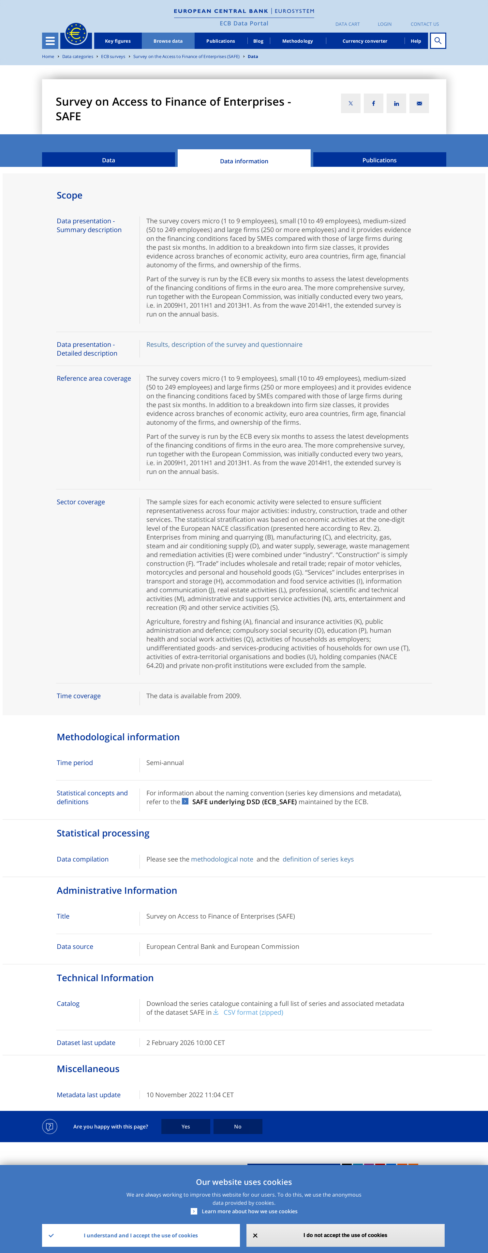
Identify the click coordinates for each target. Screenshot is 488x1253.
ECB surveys (113, 56)
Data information (244, 161)
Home (48, 56)
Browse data (168, 41)
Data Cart (347, 24)
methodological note (223, 859)
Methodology (297, 41)
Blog (258, 41)
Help (416, 41)
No (238, 1126)
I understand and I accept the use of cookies (141, 1235)
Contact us (425, 24)
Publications (220, 41)
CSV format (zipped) (253, 1012)
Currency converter (365, 41)
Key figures (118, 41)
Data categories (77, 56)
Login (385, 24)
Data (253, 56)
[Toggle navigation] (50, 41)
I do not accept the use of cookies (345, 1235)
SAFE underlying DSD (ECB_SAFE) (244, 801)
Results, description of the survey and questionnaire (224, 344)
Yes (186, 1126)
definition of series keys (318, 859)
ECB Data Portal (244, 23)
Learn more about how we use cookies (250, 1211)
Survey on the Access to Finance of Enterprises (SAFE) (186, 56)
